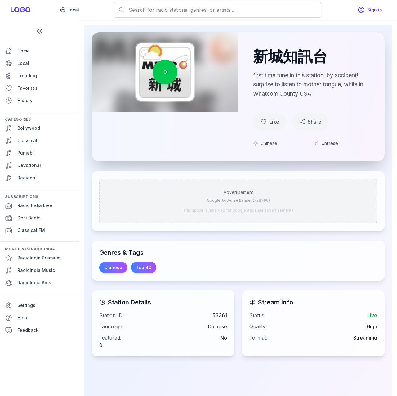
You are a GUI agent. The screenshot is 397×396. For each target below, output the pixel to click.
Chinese (113, 267)
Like (270, 122)
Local (69, 10)
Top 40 (143, 267)
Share (310, 122)
